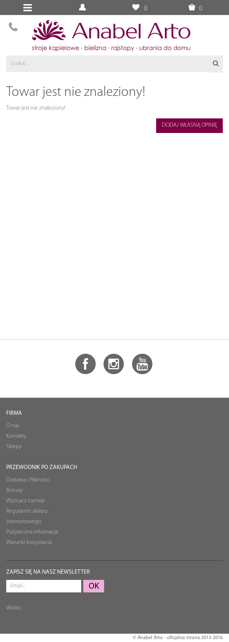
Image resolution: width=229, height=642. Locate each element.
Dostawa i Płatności (28, 480)
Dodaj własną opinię (189, 125)
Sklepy (14, 447)
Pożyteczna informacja (32, 532)
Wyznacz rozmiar (25, 501)
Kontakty (16, 436)
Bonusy (14, 490)
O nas (12, 426)
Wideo (13, 608)
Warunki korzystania (29, 542)
